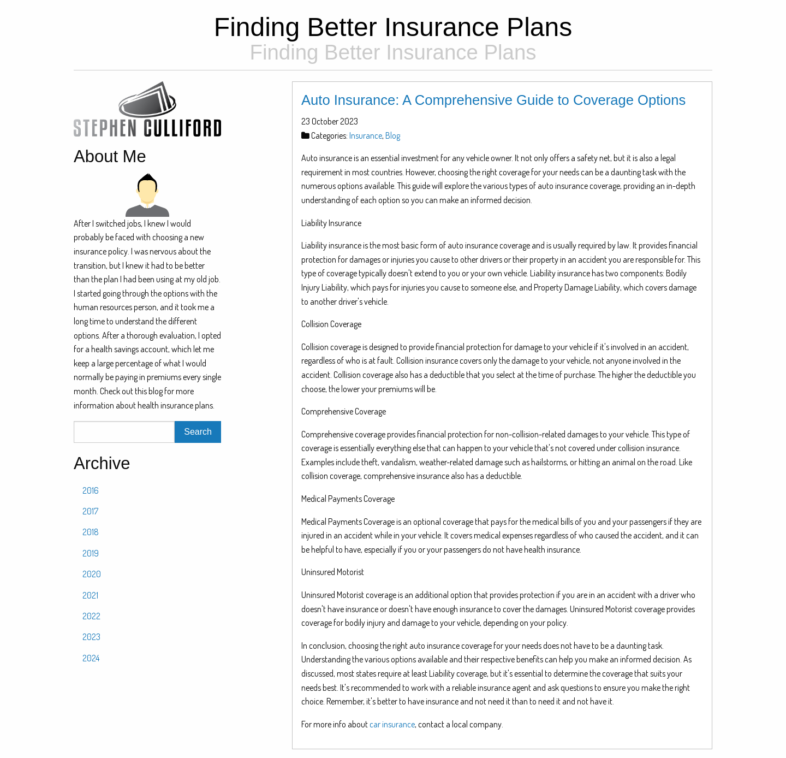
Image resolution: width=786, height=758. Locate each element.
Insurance (365, 135)
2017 (90, 511)
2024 (90, 658)
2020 (91, 573)
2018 (90, 531)
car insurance (392, 724)
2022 (91, 616)
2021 (90, 595)
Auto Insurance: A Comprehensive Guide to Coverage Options (493, 100)
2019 (90, 553)
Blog (392, 135)
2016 (90, 490)
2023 (91, 636)
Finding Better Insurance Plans (393, 36)
